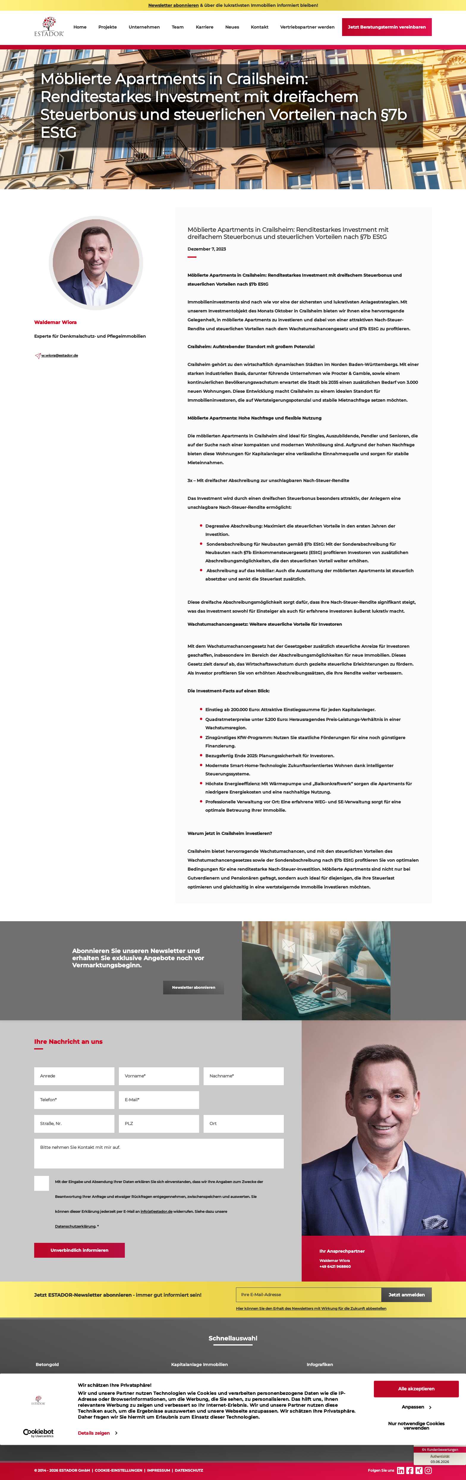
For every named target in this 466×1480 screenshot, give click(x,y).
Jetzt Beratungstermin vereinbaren (387, 27)
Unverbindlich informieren (79, 1250)
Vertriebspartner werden (307, 27)
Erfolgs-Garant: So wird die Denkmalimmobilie (357, 1407)
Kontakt (259, 27)
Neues (232, 27)
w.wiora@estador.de (59, 355)
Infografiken (320, 1364)
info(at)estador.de (156, 1211)
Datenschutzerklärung (75, 1226)
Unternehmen (144, 27)
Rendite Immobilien (328, 1379)
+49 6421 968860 (335, 1266)
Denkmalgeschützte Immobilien (342, 1393)
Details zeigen (94, 1468)
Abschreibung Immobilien (199, 1379)
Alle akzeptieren (416, 1424)
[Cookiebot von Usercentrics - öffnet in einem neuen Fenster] (38, 1468)
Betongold (47, 1364)
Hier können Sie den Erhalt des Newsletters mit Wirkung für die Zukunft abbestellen (311, 1308)
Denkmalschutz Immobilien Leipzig (74, 1379)
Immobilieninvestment (196, 1407)
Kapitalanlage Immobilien (199, 1364)
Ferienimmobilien (55, 1407)
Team (178, 27)
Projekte (107, 27)
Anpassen (416, 1442)
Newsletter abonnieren (193, 987)
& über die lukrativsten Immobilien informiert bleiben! (233, 5)
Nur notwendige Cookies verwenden (416, 1461)
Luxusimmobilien (190, 1393)
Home (79, 27)
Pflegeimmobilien (55, 1393)
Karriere (204, 27)
